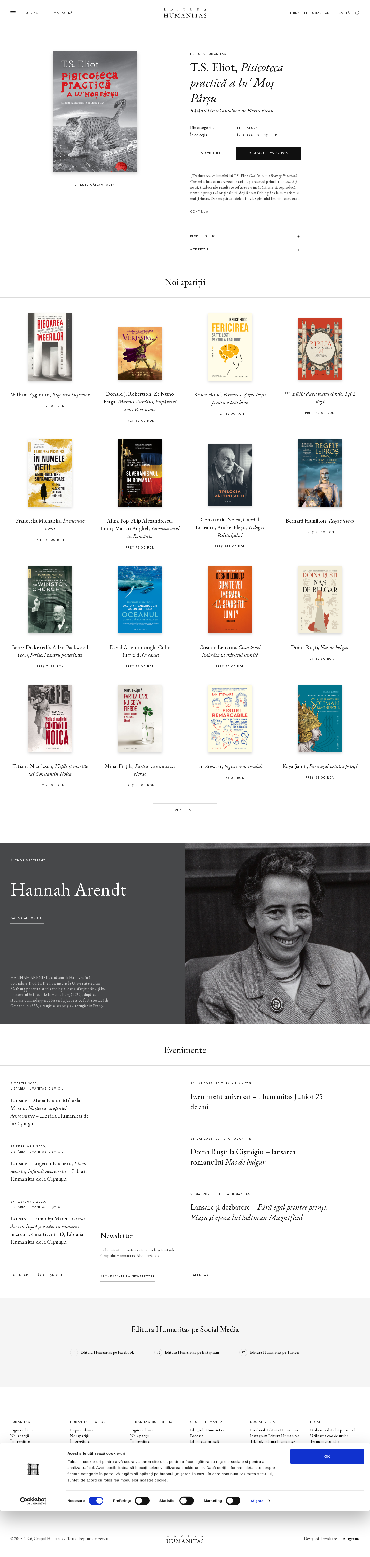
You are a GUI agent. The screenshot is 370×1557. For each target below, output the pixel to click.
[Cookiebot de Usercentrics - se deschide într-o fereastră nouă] (33, 1547)
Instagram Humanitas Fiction (274, 1452)
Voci (133, 1464)
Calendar (199, 1275)
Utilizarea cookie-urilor (329, 1435)
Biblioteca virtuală (205, 1441)
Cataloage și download (208, 1458)
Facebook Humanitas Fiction (273, 1447)
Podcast (196, 1435)
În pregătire (20, 1441)
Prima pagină (61, 13)
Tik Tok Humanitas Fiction (272, 1458)
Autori (15, 1458)
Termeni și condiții (324, 1441)
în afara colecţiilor (257, 135)
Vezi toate (185, 810)
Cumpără (268, 153)
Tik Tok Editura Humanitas (272, 1441)
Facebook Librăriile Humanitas (265, 1466)
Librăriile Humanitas (310, 13)
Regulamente (321, 1447)
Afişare (257, 1547)
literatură (247, 128)
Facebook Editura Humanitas (274, 1430)
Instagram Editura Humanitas (274, 1435)
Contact (197, 1464)
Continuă (199, 211)
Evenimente (20, 1447)
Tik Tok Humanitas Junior (271, 1486)
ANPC (316, 1452)
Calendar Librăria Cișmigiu (36, 1275)
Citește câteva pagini (95, 185)
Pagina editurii (21, 1430)
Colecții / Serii (21, 1452)
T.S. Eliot (212, 67)
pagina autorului (27, 918)
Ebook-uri (198, 1447)
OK (327, 1502)
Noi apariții (19, 1435)
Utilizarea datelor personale (333, 1430)
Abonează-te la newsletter (127, 1276)
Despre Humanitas (205, 1452)
